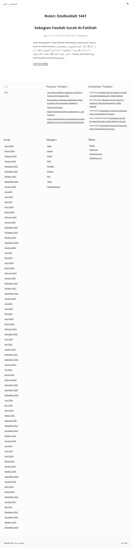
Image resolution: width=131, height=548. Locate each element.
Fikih (49, 161)
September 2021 (11, 359)
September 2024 (11, 243)
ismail (45, 36)
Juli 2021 (8, 370)
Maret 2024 (10, 268)
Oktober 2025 (10, 176)
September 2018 (11, 476)
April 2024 (9, 263)
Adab (49, 146)
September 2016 (11, 527)
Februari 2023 (11, 329)
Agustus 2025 (10, 187)
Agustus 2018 (10, 482)
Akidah (50, 151)
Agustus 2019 (10, 441)
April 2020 (9, 410)
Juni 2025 (9, 197)
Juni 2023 (9, 309)
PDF (48, 176)
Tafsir (49, 182)
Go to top (124, 543)
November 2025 (11, 171)
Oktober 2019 (10, 436)
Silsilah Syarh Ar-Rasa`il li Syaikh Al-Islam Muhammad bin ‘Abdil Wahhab (106, 103)
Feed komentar (95, 154)
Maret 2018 (10, 492)
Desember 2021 (11, 354)
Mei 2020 (9, 405)
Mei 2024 (9, 258)
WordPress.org (95, 158)
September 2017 (11, 497)
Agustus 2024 (10, 248)
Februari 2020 (11, 421)
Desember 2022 (11, 334)
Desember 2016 (11, 512)
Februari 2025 (11, 217)
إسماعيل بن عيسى (10, 4)
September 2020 (11, 395)
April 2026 (9, 146)
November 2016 (11, 517)
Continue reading (40, 63)
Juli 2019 (8, 446)
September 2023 (11, 293)
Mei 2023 (9, 314)
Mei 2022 (9, 344)
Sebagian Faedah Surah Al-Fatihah (65, 27)
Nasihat (50, 171)
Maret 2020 (10, 415)
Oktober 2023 (10, 288)
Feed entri (93, 150)
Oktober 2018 (10, 471)
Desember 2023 (11, 283)
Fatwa (49, 156)
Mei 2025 (9, 202)
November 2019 (11, 431)
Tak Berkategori (82, 36)
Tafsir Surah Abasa (55, 107)
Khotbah (50, 166)
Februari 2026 (11, 156)
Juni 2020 (9, 400)
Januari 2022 (10, 349)
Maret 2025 (10, 212)
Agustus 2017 (10, 502)
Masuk (92, 145)
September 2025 (11, 182)
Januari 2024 (10, 278)
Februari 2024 (11, 273)
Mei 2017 (9, 507)
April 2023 (9, 319)
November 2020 (11, 390)
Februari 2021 (11, 380)
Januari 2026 (10, 161)
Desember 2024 (11, 227)
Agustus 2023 (10, 298)
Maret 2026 (10, 151)
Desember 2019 (11, 426)
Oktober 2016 (10, 522)
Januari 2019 (10, 466)
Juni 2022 (9, 339)
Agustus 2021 (10, 365)
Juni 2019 (9, 451)
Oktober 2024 (10, 237)
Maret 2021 (10, 375)
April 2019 (9, 456)
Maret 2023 (10, 324)
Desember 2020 (11, 385)
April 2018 (9, 487)
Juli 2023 (8, 304)
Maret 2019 (10, 461)
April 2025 (9, 207)
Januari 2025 (10, 222)
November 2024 (11, 232)
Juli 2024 (8, 253)
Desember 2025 (11, 166)
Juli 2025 (8, 192)
